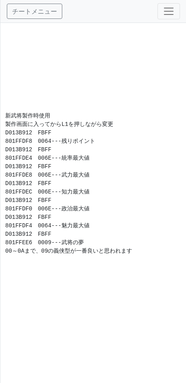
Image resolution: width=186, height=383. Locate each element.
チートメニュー (34, 11)
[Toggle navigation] (168, 11)
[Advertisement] (93, 63)
